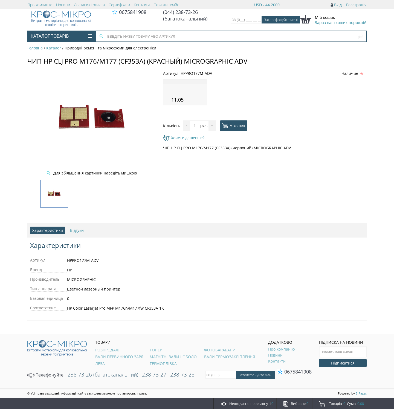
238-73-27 (154, 374)
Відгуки (77, 230)
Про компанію (39, 4)
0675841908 (132, 12)
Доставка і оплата (89, 4)
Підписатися (343, 363)
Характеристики (47, 230)
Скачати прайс (166, 4)
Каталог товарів (61, 36)
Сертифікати (119, 4)
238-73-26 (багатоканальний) (103, 374)
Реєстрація (356, 4)
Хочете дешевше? (183, 137)
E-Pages (361, 393)
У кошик (233, 125)
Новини (63, 4)
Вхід (338, 4)
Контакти (142, 4)
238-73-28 (182, 374)
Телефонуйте (45, 375)
